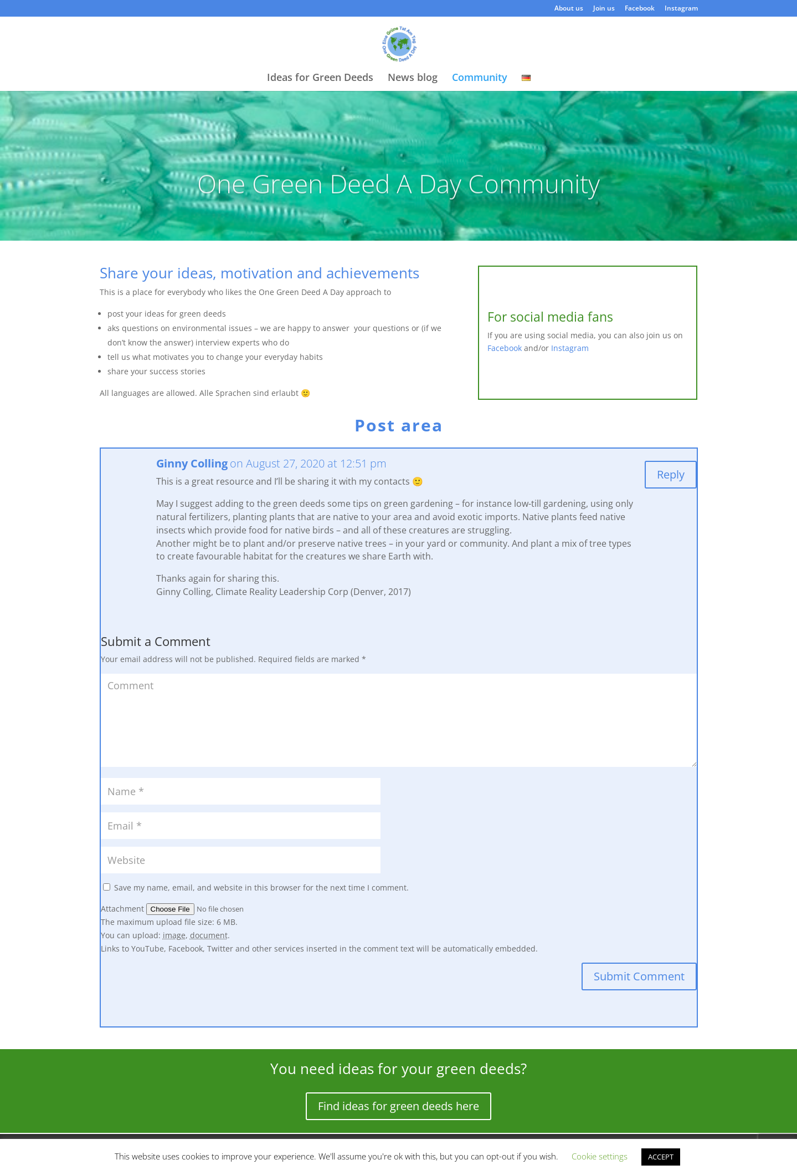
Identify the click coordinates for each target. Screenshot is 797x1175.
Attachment (123, 908)
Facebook (640, 9)
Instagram (681, 9)
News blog (413, 78)
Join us (604, 9)
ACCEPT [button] (660, 1157)
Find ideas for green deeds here (398, 1105)
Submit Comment (639, 976)
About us (568, 9)
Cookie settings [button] (600, 1156)
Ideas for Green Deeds (320, 78)
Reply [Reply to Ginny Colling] (671, 474)
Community (479, 78)
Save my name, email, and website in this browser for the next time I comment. (261, 887)
